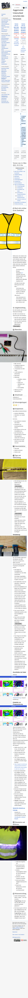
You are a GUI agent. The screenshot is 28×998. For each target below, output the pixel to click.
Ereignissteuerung (17, 697)
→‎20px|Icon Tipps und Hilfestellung (23, 42)
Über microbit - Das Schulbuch (18, 934)
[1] (21, 272)
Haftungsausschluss (16, 937)
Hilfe (26, 7)
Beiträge (16, 38)
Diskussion (16, 37)
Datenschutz (14, 932)
